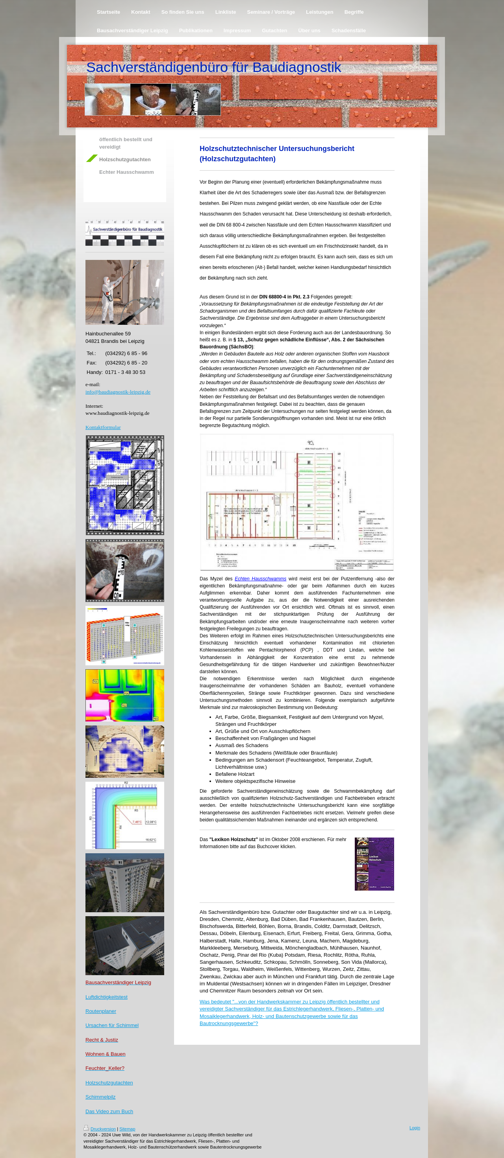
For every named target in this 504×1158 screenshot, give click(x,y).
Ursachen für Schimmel (112, 1025)
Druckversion (99, 1129)
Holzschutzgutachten (109, 1083)
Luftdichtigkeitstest (106, 997)
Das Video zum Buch (109, 1111)
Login (415, 1127)
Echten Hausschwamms (260, 579)
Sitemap (127, 1129)
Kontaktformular (103, 427)
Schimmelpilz (100, 1097)
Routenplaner (100, 1011)
